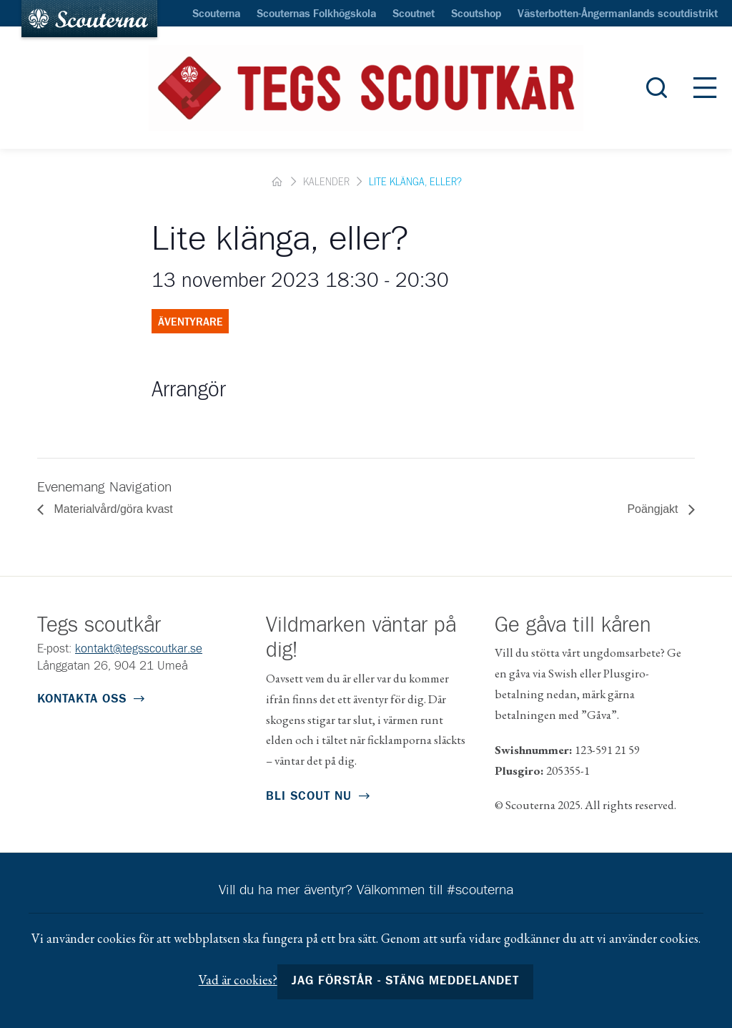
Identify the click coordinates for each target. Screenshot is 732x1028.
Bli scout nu (309, 796)
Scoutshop (476, 14)
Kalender (326, 182)
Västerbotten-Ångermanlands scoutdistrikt (618, 14)
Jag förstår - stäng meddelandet (406, 981)
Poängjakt (654, 509)
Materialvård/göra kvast (112, 509)
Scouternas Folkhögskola (316, 14)
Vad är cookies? (238, 979)
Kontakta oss (82, 699)
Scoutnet (413, 14)
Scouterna (216, 14)
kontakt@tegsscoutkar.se (138, 649)
